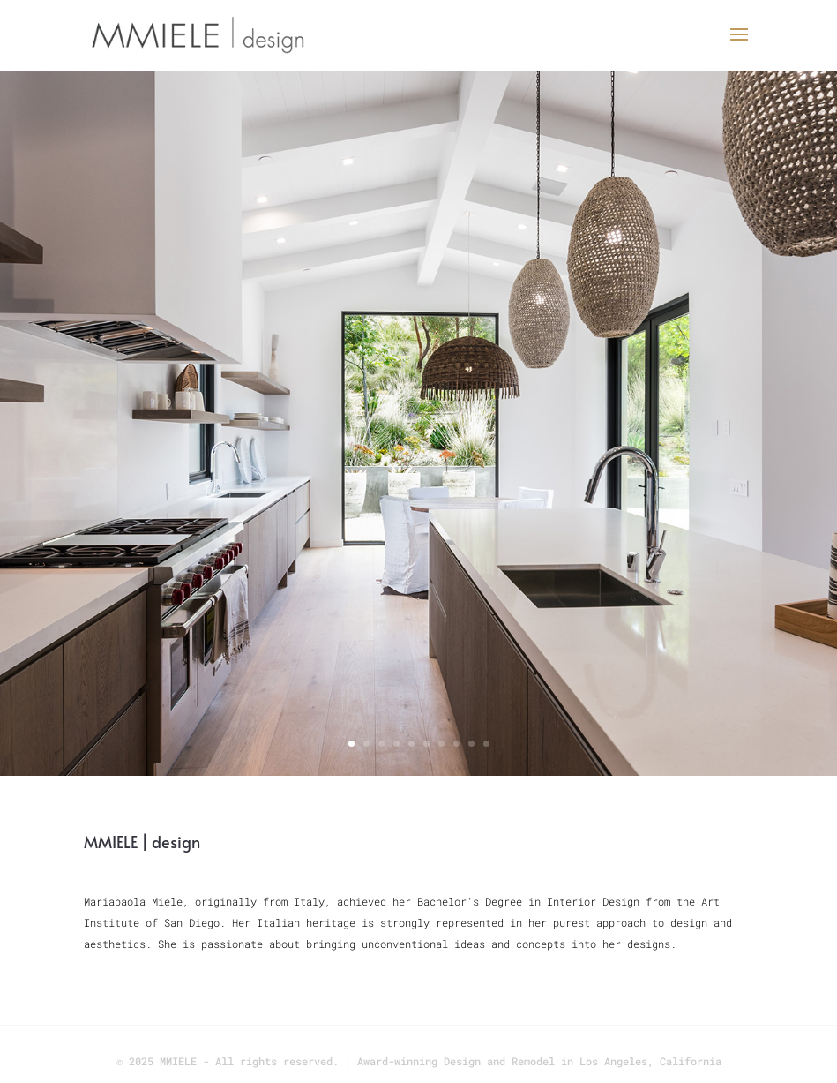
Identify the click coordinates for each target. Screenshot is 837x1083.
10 (486, 744)
